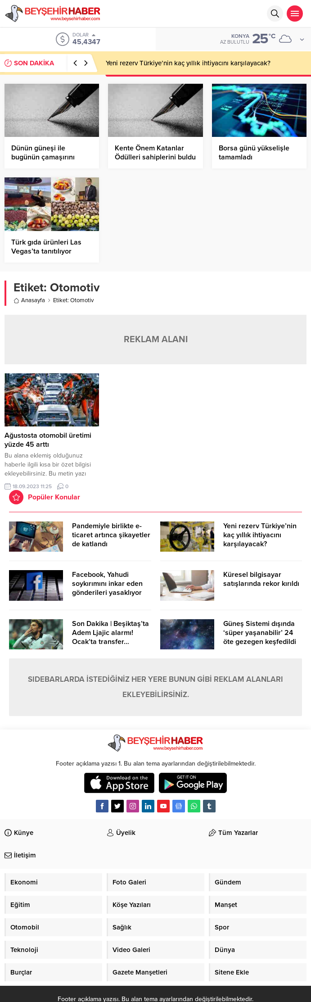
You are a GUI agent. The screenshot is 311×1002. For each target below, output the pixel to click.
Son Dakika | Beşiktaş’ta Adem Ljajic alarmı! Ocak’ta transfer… (110, 632)
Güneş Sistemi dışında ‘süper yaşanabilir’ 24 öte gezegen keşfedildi (259, 632)
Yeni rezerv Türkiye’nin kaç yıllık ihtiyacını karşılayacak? (188, 63)
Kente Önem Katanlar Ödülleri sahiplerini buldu (155, 153)
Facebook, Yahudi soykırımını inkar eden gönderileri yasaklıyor (107, 583)
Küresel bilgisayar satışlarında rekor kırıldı (261, 579)
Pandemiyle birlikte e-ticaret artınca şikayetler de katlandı (111, 535)
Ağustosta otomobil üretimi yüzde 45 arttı (48, 440)
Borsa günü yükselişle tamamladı (254, 153)
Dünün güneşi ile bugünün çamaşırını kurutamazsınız (43, 157)
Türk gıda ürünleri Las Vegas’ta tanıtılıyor (46, 247)
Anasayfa (29, 300)
